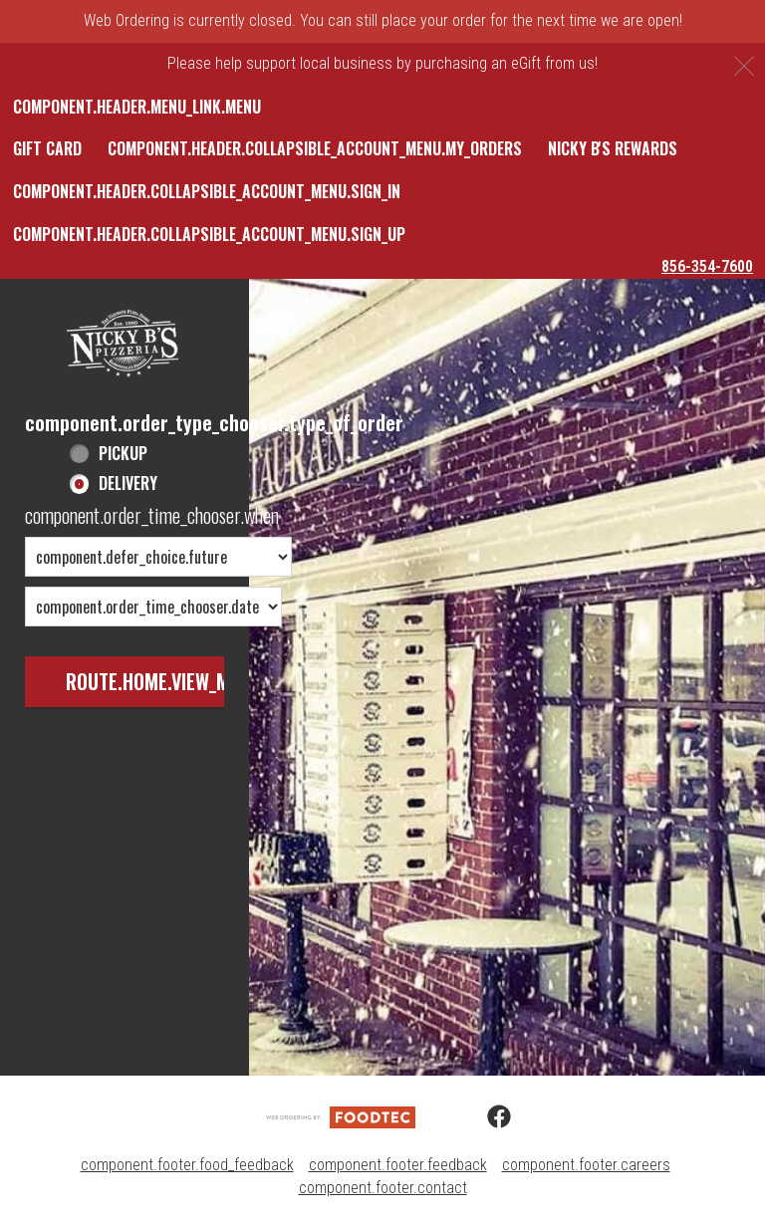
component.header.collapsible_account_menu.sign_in (206, 191)
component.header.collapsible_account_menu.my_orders (315, 148)
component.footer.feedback (398, 1164)
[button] (124, 344)
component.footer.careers (586, 1164)
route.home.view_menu (163, 681)
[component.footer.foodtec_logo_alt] (340, 1115)
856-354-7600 (707, 266)
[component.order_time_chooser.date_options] (153, 606)
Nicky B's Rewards (612, 148)
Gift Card (47, 148)
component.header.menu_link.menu (137, 107)
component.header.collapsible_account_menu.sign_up (209, 234)
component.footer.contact (383, 1187)
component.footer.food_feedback (187, 1164)
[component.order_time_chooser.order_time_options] (158, 557)
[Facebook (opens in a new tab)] (487, 1117)
